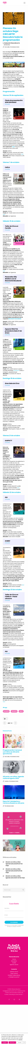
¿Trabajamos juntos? (14, 1017)
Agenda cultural (14, 1005)
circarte (14, 711)
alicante (6, 711)
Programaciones (14, 47)
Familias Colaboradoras (14, 1015)
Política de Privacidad (11, 1033)
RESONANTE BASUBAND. (15, 319)
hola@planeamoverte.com (10, 1031)
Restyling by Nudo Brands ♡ (16, 1034)
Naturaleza (14, 1001)
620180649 (16, 370)
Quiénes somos (14, 1012)
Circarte (7, 104)
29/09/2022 (7, 45)
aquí (13, 146)
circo (21, 711)
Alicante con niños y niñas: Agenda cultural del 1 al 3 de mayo (15, 911)
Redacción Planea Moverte (12, 43)
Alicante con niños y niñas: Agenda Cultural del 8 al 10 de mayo (14, 905)
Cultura (14, 999)
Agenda (7, 797)
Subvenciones (21, 1031)
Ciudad (14, 1003)
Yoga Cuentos (14, 1013)
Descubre (7, 47)
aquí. (22, 154)
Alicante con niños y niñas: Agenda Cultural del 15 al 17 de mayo (14, 898)
